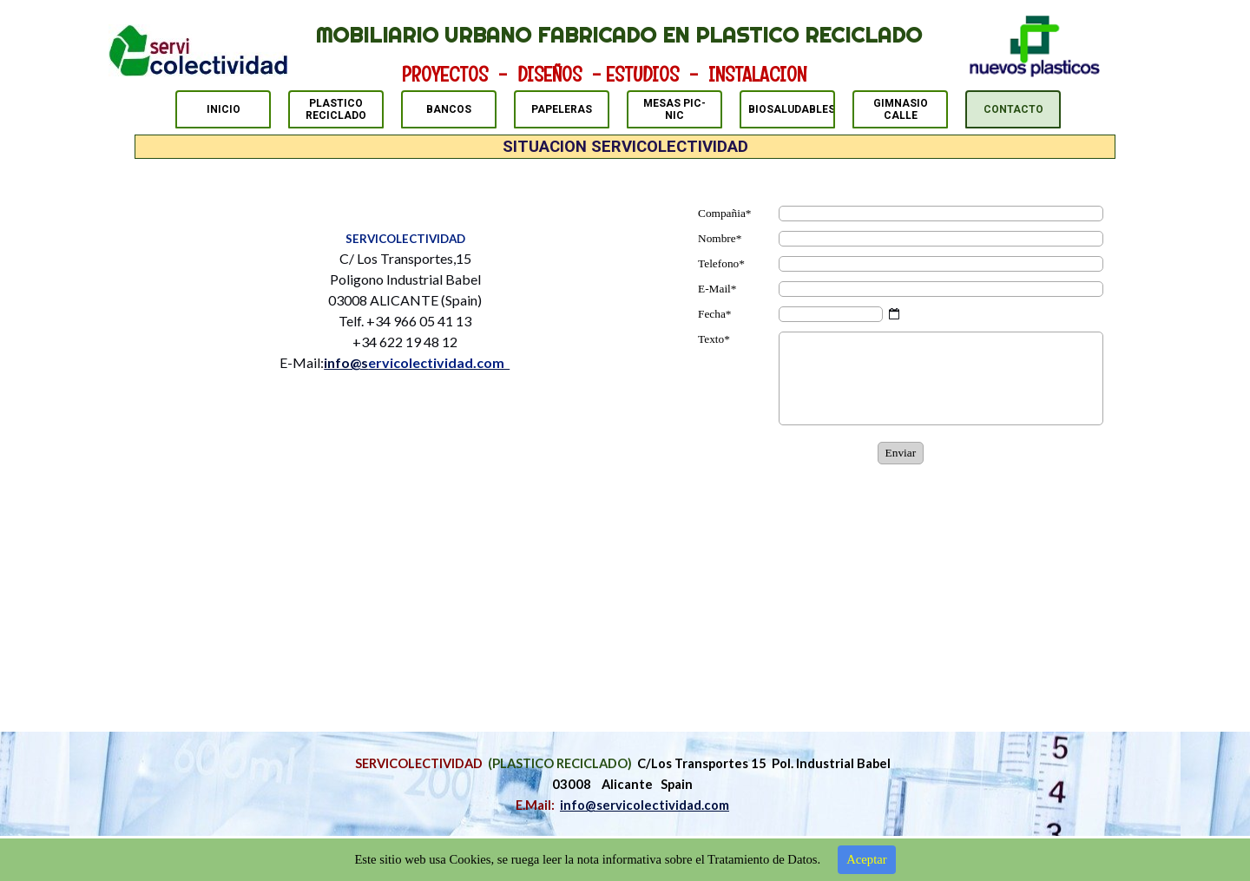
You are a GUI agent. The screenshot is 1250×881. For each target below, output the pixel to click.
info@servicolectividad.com (644, 805)
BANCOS (448, 109)
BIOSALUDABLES (791, 109)
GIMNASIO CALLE (900, 109)
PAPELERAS (561, 109)
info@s (417, 362)
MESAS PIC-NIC (674, 109)
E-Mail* (717, 288)
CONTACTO (1013, 109)
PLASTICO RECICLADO (336, 109)
